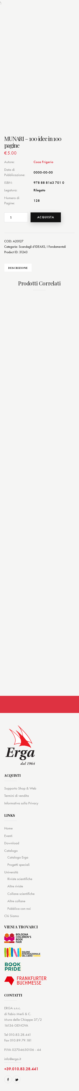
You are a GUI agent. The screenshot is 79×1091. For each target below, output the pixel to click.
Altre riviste (15, 886)
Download (11, 843)
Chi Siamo (11, 915)
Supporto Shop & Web (20, 788)
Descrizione (18, 268)
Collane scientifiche (21, 893)
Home (8, 828)
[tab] (18, 268)
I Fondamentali (56, 246)
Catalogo (11, 850)
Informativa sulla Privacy (21, 803)
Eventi (8, 835)
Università (11, 872)
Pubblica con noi (19, 908)
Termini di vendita (16, 795)
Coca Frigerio (43, 162)
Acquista (45, 217)
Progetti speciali (18, 864)
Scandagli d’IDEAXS (32, 246)
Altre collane (16, 901)
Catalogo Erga (17, 857)
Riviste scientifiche (19, 878)
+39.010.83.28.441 (21, 1069)
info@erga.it (12, 1059)
